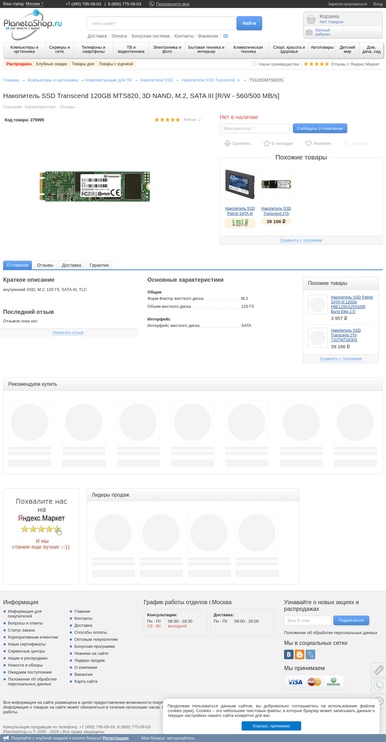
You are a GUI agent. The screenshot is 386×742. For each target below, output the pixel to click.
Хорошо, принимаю (271, 726)
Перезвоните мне (173, 4)
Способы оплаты (90, 632)
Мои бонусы (152, 738)
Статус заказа (21, 630)
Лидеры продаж (89, 660)
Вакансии (208, 36)
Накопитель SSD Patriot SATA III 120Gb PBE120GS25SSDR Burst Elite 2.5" (352, 304)
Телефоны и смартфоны (93, 49)
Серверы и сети (59, 49)
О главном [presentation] (17, 265)
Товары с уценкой (116, 63)
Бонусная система (151, 36)
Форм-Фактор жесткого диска (176, 298)
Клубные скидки (51, 63)
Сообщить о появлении (320, 128)
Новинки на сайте (91, 653)
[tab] (17, 265)
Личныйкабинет (318, 32)
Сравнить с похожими (301, 240)
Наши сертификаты (27, 644)
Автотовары (322, 47)
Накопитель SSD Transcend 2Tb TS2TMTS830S (276, 213)
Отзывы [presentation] (45, 265)
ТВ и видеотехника (131, 49)
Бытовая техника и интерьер (206, 49)
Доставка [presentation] (71, 265)
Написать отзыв (68, 332)
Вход (378, 4)
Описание (12, 106)
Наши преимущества (279, 64)
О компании (85, 667)
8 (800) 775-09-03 (124, 4)
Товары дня (83, 63)
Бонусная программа (94, 646)
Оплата (119, 36)
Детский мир (347, 49)
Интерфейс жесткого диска (174, 325)
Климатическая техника (248, 49)
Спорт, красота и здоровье (289, 49)
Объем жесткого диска (169, 306)
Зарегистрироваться (347, 4)
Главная (11, 80)
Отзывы (67, 106)
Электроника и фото (167, 49)
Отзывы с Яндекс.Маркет (355, 64)
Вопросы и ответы (25, 623)
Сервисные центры (26, 651)
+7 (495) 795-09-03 (83, 4)
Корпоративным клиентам (33, 637)
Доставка (97, 36)
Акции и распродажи (27, 658)
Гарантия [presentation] (99, 265)
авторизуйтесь (181, 738)
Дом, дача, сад (371, 49)
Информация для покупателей (24, 613)
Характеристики (40, 106)
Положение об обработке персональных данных (32, 681)
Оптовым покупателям (96, 639)
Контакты (183, 36)
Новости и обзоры (25, 665)
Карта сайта (85, 681)
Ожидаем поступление (30, 672)
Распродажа (19, 63)
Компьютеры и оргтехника (24, 49)
